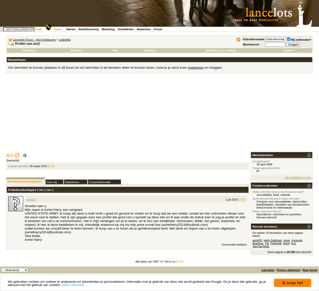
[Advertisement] (159, 114)
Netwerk (151, 50)
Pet (267, 243)
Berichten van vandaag (221, 50)
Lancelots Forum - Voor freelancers (34, 39)
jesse (287, 240)
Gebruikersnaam (253, 39)
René (286, 243)
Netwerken (144, 29)
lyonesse (297, 240)
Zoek (38, 29)
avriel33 (31, 199)
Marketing (108, 29)
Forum (158, 29)
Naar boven (310, 270)
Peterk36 (276, 243)
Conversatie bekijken (234, 244)
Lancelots (267, 270)
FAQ (115, 50)
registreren (196, 67)
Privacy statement (288, 270)
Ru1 (293, 243)
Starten (71, 29)
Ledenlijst (65, 39)
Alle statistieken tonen (298, 177)
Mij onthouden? (299, 39)
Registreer (30, 50)
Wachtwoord (251, 44)
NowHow (257, 243)
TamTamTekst (260, 246)
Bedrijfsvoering (89, 29)
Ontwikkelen (126, 29)
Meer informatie (73, 285)
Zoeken (289, 50)
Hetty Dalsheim (273, 240)
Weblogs (78, 50)
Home (58, 29)
